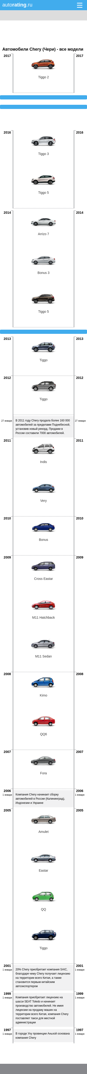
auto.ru (17, 5)
